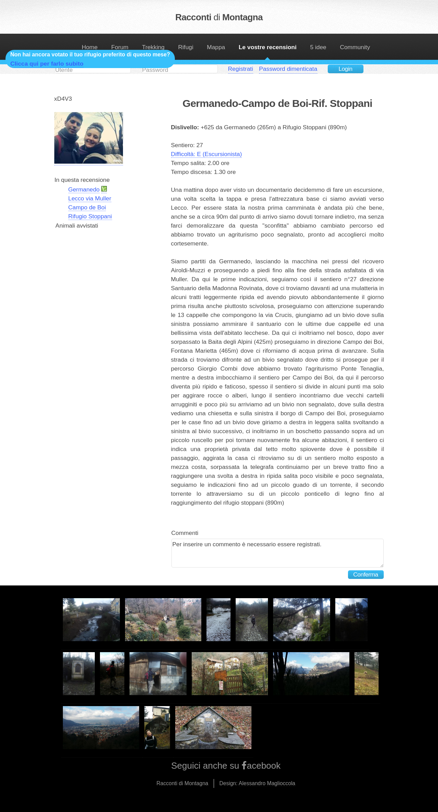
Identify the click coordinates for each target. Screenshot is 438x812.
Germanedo (84, 189)
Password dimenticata (288, 68)
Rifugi (185, 47)
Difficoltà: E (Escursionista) (206, 154)
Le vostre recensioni (268, 47)
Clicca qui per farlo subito (46, 63)
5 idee (318, 47)
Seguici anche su (206, 765)
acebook (263, 765)
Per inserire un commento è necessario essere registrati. (277, 553)
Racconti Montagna (218, 17)
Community (355, 47)
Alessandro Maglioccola (267, 783)
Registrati (240, 68)
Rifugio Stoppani (90, 216)
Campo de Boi (87, 207)
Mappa (216, 47)
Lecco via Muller (89, 198)
